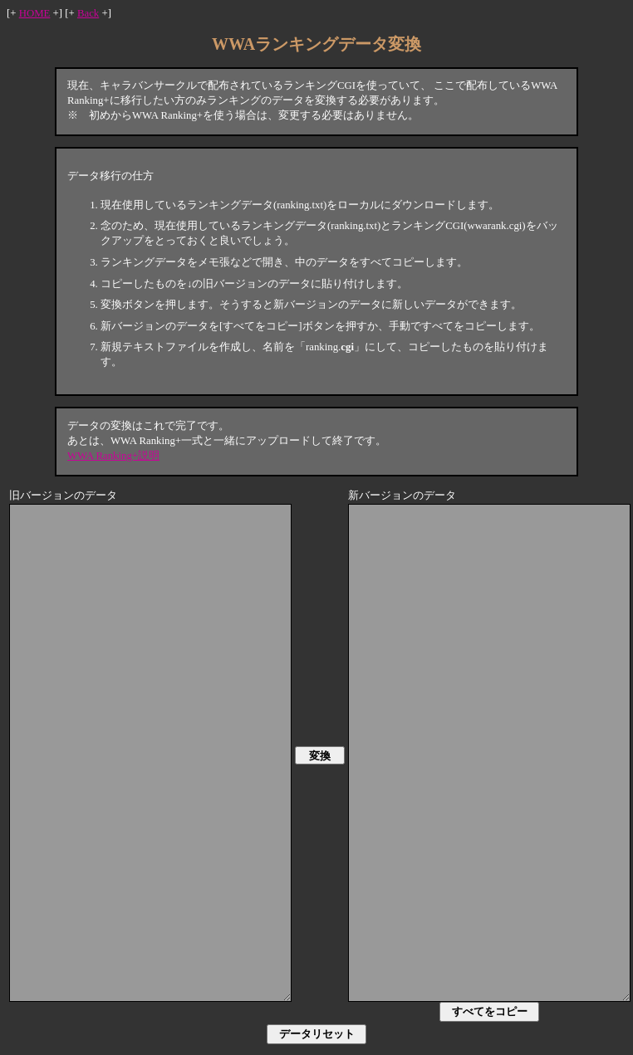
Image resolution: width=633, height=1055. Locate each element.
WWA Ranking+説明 (113, 456)
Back (88, 13)
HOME (35, 13)
